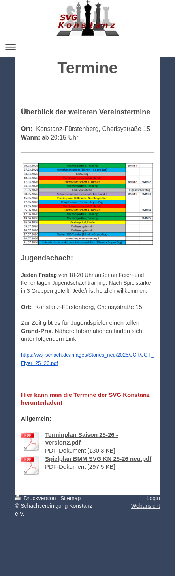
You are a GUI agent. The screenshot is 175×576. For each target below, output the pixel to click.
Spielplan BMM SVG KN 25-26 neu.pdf (98, 458)
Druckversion (36, 498)
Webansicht (145, 506)
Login (153, 498)
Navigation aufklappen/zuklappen (87, 46)
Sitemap (70, 498)
